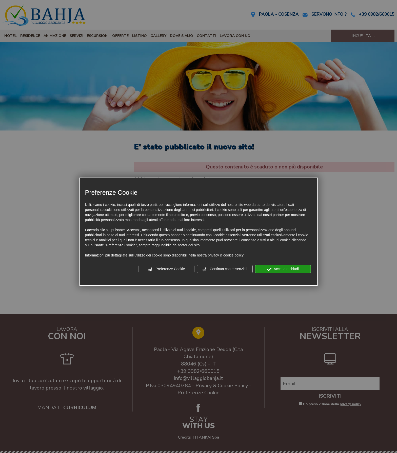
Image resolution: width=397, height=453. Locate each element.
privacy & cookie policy (226, 255)
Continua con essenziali (224, 269)
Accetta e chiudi (283, 269)
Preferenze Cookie (166, 269)
